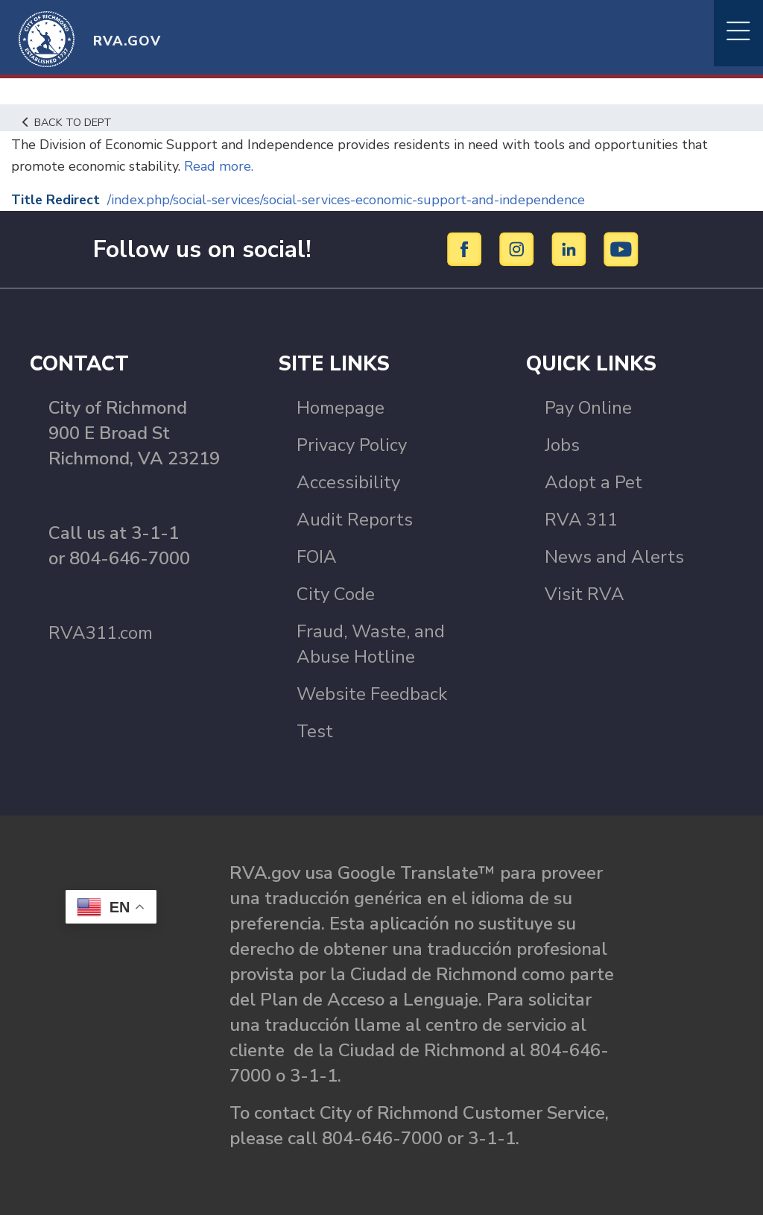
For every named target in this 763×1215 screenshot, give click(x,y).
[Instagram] (518, 248)
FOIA (317, 557)
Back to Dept (67, 122)
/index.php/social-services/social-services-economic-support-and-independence (348, 200)
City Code (336, 594)
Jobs (562, 445)
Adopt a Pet (593, 482)
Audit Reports (355, 519)
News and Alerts (614, 557)
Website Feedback (372, 694)
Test (315, 731)
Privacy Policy (352, 445)
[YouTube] (621, 248)
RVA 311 (581, 519)
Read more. (216, 166)
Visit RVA (584, 594)
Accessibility (348, 482)
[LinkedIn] (571, 248)
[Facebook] (466, 248)
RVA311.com (100, 633)
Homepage (340, 408)
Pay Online (588, 408)
